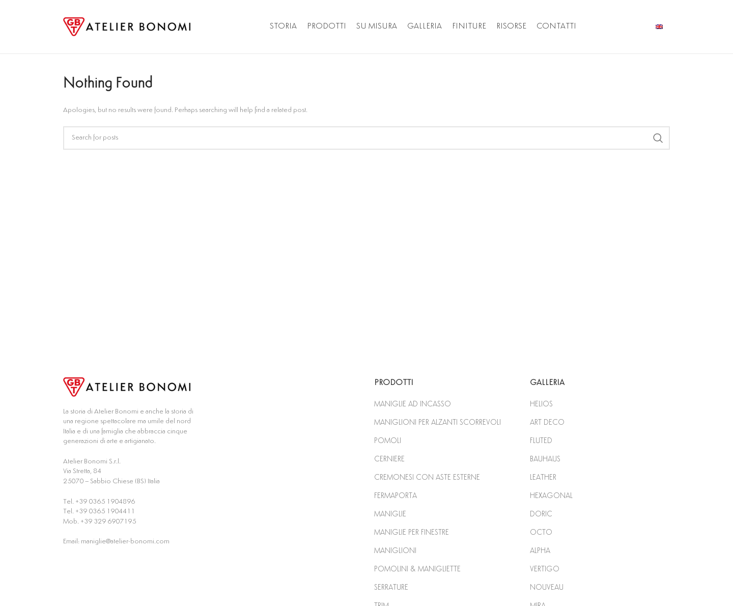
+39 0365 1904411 (105, 511)
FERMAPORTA (395, 496)
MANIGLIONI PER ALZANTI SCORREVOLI (437, 422)
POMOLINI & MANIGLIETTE (417, 569)
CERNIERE (389, 459)
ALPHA (540, 551)
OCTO (541, 532)
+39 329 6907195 (108, 521)
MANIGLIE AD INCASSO (412, 404)
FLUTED (541, 441)
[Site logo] (126, 26)
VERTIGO (544, 569)
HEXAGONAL (551, 496)
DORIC (541, 514)
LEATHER (543, 477)
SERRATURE (391, 587)
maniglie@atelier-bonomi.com (125, 541)
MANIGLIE (390, 514)
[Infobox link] (663, 26)
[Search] (366, 138)
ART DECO (547, 422)
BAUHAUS (545, 459)
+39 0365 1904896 (105, 501)
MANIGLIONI (395, 551)
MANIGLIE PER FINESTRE (411, 532)
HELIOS (541, 404)
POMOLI (387, 441)
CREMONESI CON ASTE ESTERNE (427, 477)
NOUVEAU (546, 587)
